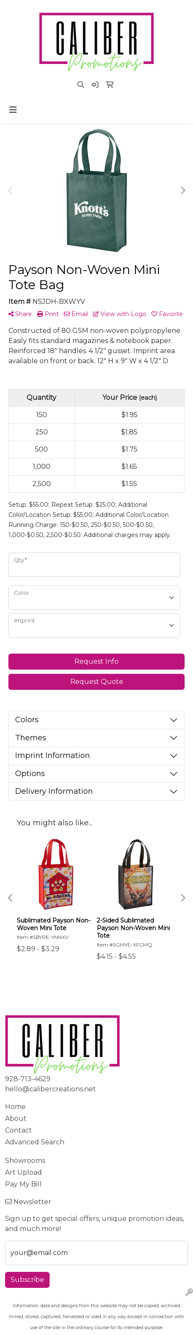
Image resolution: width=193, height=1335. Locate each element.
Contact (18, 1130)
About (15, 1118)
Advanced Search (34, 1142)
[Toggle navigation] (13, 110)
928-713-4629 (27, 1079)
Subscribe (27, 1280)
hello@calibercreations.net (50, 1089)
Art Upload (23, 1172)
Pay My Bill (23, 1184)
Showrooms (25, 1161)
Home (15, 1107)
